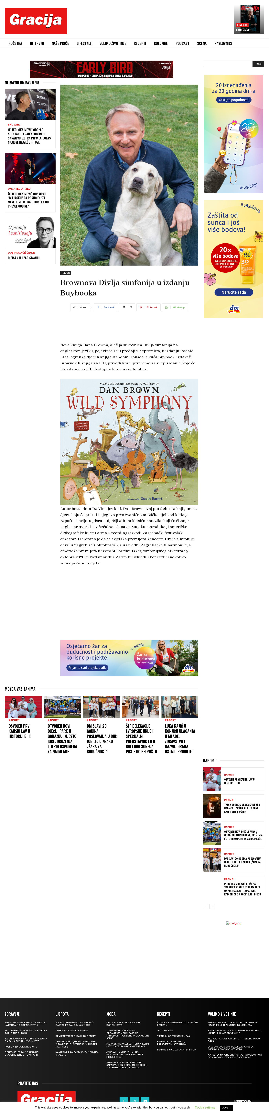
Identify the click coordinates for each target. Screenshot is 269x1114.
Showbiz (14, 125)
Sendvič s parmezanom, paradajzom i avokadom (172, 1043)
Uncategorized (19, 189)
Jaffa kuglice (165, 1030)
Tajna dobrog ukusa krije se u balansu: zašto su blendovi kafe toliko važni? (242, 808)
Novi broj (242, 25)
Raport (65, 273)
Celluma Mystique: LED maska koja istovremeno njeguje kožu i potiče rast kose (76, 1044)
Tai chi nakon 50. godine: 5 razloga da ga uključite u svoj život (26, 1040)
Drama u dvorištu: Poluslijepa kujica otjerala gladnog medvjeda (230, 1048)
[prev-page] (205, 906)
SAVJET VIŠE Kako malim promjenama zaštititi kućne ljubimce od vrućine (234, 1032)
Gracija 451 (242, 30)
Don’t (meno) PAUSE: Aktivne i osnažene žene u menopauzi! (22, 1053)
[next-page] (211, 906)
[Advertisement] (150, 24)
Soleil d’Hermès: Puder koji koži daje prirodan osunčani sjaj (75, 1023)
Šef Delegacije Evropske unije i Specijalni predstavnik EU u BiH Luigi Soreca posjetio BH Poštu (141, 706)
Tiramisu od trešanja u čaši (173, 1036)
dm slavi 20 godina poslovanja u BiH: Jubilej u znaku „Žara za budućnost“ (102, 706)
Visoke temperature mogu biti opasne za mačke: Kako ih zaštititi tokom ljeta (232, 1023)
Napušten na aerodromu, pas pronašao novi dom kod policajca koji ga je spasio (235, 1056)
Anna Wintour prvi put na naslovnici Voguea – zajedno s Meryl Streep (124, 1054)
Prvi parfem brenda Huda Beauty (76, 1036)
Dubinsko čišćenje (21, 253)
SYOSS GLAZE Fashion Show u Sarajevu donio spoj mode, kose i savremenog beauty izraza (126, 1065)
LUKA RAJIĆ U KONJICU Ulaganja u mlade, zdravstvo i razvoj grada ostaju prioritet (180, 706)
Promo (228, 800)
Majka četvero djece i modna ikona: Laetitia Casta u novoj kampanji (127, 1045)
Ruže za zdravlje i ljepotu (21, 1047)
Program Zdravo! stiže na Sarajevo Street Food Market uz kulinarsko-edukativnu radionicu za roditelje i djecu (242, 888)
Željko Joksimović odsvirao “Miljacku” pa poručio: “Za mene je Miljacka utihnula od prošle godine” (28, 200)
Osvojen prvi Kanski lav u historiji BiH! (20, 698)
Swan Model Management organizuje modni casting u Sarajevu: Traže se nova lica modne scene (127, 1034)
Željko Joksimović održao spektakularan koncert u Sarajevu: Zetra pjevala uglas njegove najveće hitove (29, 135)
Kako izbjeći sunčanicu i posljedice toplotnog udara (26, 1032)
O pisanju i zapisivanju (23, 258)
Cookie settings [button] (205, 1107)
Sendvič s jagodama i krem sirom (176, 1049)
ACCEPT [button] (226, 1108)
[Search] (258, 64)
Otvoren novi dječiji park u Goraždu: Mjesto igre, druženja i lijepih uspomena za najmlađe (62, 706)
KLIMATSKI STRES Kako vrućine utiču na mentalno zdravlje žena (26, 1023)
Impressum (243, 1096)
